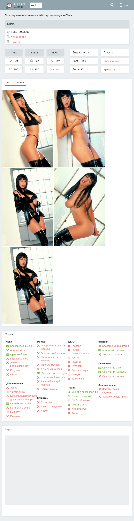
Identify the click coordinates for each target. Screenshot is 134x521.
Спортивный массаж (53, 377)
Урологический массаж (49, 359)
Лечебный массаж (51, 369)
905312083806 (20, 31)
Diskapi (45, 15)
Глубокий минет (81, 400)
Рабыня (76, 361)
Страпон (77, 365)
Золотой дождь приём (115, 396)
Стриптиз (46, 402)
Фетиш (14, 374)
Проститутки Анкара (16, 15)
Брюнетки (109, 69)
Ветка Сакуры (49, 389)
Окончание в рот (112, 367)
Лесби (44, 410)
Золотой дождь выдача (111, 390)
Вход (124, 5)
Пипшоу (15, 411)
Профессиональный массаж (53, 347)
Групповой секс (19, 358)
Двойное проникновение (19, 364)
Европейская (111, 61)
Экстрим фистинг (112, 354)
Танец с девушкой (51, 406)
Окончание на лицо (113, 376)
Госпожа (76, 345)
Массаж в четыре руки (54, 373)
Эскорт (14, 387)
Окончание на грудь (114, 371)
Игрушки (15, 370)
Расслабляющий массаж (51, 383)
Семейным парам (20, 403)
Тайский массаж (50, 364)
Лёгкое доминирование (81, 351)
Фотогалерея (15, 82)
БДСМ (75, 357)
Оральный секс (19, 354)
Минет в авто (79, 404)
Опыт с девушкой (82, 396)
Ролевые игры (80, 370)
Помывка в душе (20, 407)
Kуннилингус (79, 408)
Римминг (15, 416)
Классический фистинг (115, 345)
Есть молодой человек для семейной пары (23, 397)
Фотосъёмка (17, 391)
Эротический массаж (53, 353)
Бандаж (76, 374)
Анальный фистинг (113, 350)
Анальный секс (19, 350)
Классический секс (21, 345)
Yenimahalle (34, 15)
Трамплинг (78, 378)
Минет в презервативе (85, 391)
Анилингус (78, 413)
